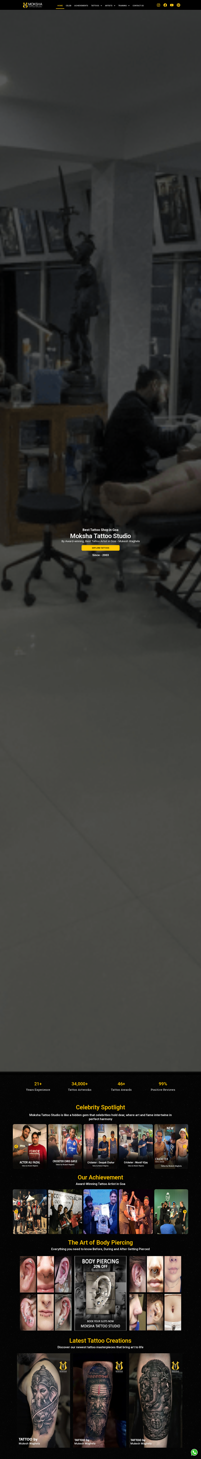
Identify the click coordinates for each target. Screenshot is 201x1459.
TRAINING (124, 6)
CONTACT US (138, 6)
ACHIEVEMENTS (81, 6)
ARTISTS (110, 6)
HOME (60, 6)
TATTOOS (96, 6)
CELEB (68, 6)
